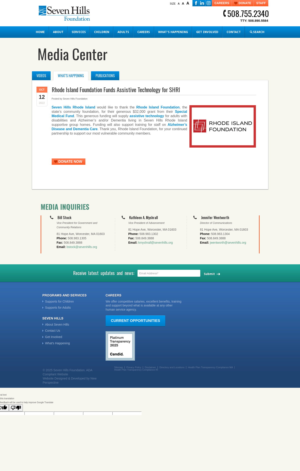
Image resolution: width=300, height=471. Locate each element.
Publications (105, 75)
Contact (234, 32)
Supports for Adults (58, 307)
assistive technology (146, 116)
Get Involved (207, 32)
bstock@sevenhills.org (81, 247)
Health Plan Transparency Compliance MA (210, 367)
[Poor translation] (16, 407)
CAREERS (221, 3)
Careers (143, 32)
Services (79, 32)
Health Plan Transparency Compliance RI (136, 369)
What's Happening (173, 32)
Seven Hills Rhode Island (73, 107)
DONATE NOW (70, 161)
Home (40, 32)
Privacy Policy (133, 367)
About (58, 32)
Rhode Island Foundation (158, 107)
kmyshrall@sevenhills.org (155, 242)
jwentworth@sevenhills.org (228, 242)
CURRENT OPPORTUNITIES (135, 321)
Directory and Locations (172, 367)
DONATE (245, 3)
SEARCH (258, 32)
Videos (41, 75)
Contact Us (52, 330)
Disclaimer (150, 367)
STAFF (261, 3)
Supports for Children (59, 301)
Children (101, 32)
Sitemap (118, 367)
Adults (123, 32)
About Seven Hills (57, 324)
